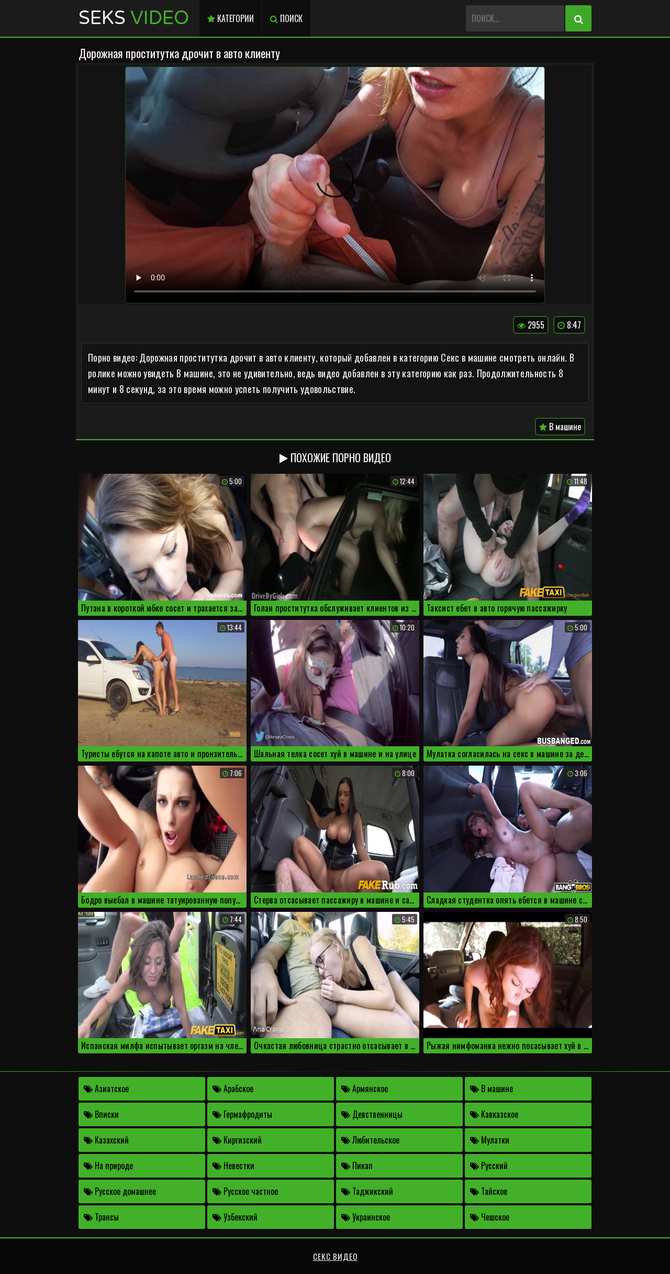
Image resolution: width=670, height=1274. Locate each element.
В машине (560, 426)
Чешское (489, 1217)
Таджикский (367, 1191)
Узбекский (235, 1217)
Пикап (357, 1165)
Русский (489, 1165)
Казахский (106, 1140)
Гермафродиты (242, 1114)
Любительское (370, 1140)
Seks (134, 18)
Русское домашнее (120, 1191)
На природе (108, 1165)
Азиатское (106, 1088)
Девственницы (372, 1114)
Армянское (364, 1088)
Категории (230, 18)
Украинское (365, 1217)
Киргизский (237, 1140)
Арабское (233, 1088)
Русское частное (245, 1191)
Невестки (233, 1165)
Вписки (101, 1114)
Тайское (488, 1191)
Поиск (286, 18)
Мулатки (489, 1140)
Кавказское (494, 1114)
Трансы (101, 1217)
